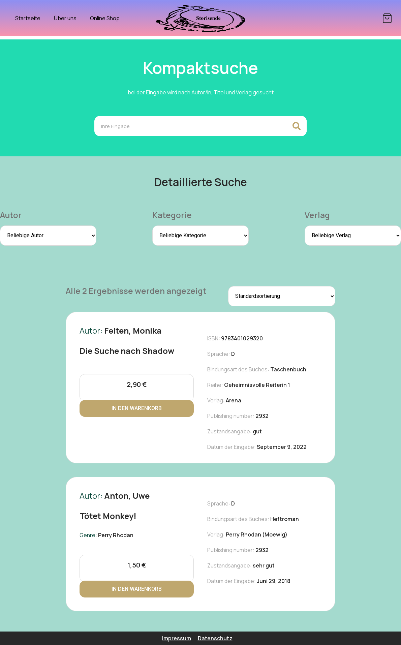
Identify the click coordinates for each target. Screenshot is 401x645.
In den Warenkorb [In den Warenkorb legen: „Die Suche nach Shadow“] (137, 408)
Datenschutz (215, 638)
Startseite (27, 18)
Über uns (65, 18)
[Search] (296, 126)
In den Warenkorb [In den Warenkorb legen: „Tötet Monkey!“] (137, 589)
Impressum (176, 638)
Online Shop (105, 18)
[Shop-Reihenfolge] (281, 296)
